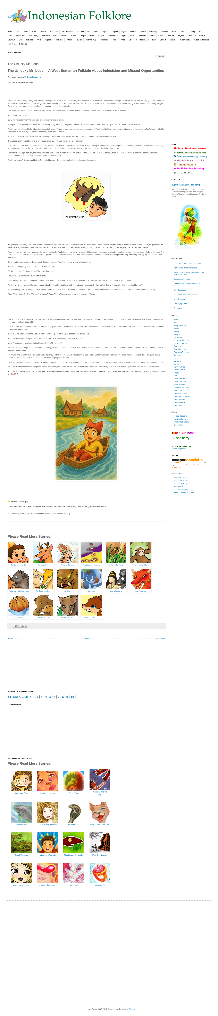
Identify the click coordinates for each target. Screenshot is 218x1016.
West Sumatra (179, 402)
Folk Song (12, 44)
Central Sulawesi (180, 343)
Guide (34, 32)
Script (201, 32)
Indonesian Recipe (181, 484)
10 (72, 697)
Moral (96, 32)
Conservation (113, 36)
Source (172, 40)
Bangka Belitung (180, 326)
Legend (115, 32)
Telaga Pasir (74, 793)
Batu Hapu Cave (21, 793)
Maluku (176, 364)
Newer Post (12, 639)
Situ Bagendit (100, 885)
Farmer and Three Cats (100, 825)
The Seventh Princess (47, 825)
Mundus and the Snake (73, 855)
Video (115, 40)
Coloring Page (91, 40)
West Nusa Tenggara (182, 397)
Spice (124, 36)
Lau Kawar (91, 591)
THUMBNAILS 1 (21, 697)
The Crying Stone (180, 304)
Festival (202, 36)
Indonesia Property (181, 489)
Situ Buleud (73, 885)
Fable (174, 32)
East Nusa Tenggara (182, 352)
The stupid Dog (43, 565)
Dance (182, 32)
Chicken (73, 36)
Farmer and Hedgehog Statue (19, 591)
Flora (55, 36)
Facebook (54, 32)
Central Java (178, 337)
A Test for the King (67, 565)
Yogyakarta (178, 405)
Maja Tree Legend (99, 855)
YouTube (59, 40)
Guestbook (140, 40)
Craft (20, 40)
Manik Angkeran (140, 591)
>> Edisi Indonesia (32, 77)
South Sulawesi (180, 382)
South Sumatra (179, 385)
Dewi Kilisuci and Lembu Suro (185, 268)
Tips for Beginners (178, 449)
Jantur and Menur (47, 793)
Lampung (177, 361)
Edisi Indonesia (67, 32)
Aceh (176, 320)
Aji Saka (67, 591)
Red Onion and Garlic (21, 885)
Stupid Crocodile (21, 855)
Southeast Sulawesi (181, 388)
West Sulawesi (179, 399)
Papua (176, 373)
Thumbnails (104, 40)
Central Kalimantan (181, 340)
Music (10, 36)
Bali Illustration (179, 487)
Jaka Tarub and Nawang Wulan (186, 295)
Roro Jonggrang (180, 290)
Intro (26, 32)
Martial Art (191, 36)
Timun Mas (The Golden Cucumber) (188, 263)
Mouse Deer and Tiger (91, 617)
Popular (105, 32)
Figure (123, 32)
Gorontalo (177, 355)
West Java (178, 391)
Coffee (152, 36)
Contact (163, 40)
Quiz (123, 40)
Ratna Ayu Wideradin (47, 855)
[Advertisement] (86, 666)
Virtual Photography (181, 422)
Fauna (63, 36)
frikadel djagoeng (180, 416)
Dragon (83, 36)
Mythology (153, 32)
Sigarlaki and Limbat (67, 617)
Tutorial (69, 40)
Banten (176, 328)
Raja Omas (19, 617)
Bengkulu (177, 334)
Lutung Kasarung (116, 591)
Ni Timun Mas (73, 825)
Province (29, 40)
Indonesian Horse (180, 481)
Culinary (192, 32)
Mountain (11, 40)
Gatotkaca (178, 308)
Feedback (152, 40)
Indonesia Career (180, 478)
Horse (91, 36)
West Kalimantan (180, 393)
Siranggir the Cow (43, 617)
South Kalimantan (180, 379)
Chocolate (142, 36)
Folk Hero (23, 44)
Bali (175, 323)
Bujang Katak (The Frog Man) (185, 185)
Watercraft (46, 36)
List (88, 32)
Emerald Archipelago (182, 279)
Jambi (176, 358)
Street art (170, 36)
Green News (178, 425)
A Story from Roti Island (140, 565)
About (18, 32)
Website (43, 32)
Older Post (160, 639)
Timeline (80, 32)
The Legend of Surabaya (91, 565)
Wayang (181, 36)
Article (39, 40)
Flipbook (48, 40)
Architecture (20, 36)
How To (79, 40)
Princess (133, 32)
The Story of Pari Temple (116, 565)
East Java (177, 346)
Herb (132, 36)
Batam (176, 331)
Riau (175, 376)
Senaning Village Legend (47, 885)
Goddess (164, 32)
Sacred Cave (21, 825)
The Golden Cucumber (19, 565)
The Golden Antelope (43, 591)
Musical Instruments (201, 40)
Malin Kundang (179, 299)
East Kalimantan (180, 349)
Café (130, 40)
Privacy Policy (184, 40)
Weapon (101, 36)
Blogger (132, 1009)
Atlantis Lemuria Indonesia (184, 492)
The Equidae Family (181, 419)
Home (10, 32)
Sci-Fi (160, 36)
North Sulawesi (179, 367)
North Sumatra (179, 370)
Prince (143, 32)
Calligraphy (33, 36)
